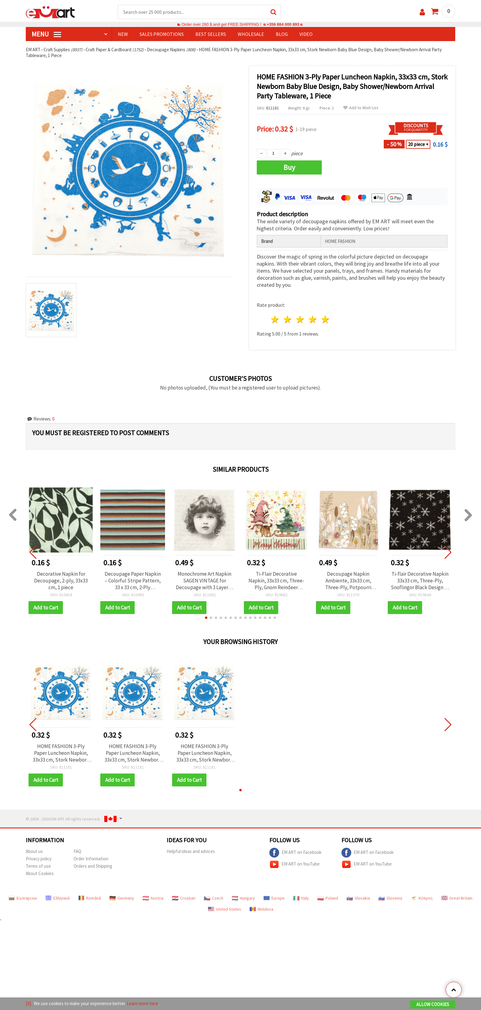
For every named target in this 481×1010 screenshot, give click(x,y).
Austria (153, 898)
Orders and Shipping (93, 866)
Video (306, 34)
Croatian (183, 898)
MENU (46, 34)
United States (224, 909)
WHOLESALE (251, 34)
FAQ (77, 851)
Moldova (261, 909)
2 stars (288, 319)
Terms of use (38, 866)
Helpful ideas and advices (191, 851)
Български (23, 898)
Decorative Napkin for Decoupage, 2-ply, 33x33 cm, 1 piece (61, 580)
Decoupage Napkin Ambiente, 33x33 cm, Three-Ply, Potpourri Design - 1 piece (348, 580)
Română (89, 898)
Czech (213, 898)
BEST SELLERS (210, 34)
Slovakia (358, 898)
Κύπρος (422, 898)
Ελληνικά (57, 898)
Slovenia (390, 898)
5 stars (325, 319)
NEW (123, 34)
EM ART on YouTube (294, 864)
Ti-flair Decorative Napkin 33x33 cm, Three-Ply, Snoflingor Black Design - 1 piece (420, 580)
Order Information (91, 859)
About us (34, 851)
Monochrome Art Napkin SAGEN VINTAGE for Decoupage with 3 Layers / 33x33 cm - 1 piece (204, 580)
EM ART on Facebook (295, 853)
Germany (122, 898)
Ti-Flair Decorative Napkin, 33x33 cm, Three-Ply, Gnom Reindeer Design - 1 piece (276, 580)
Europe (274, 898)
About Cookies (40, 873)
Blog (282, 34)
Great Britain (456, 898)
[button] (206, 617)
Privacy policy (39, 859)
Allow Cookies (432, 1004)
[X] (28, 1003)
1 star (275, 319)
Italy (301, 898)
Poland (327, 898)
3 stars (300, 319)
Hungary (243, 898)
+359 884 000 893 (283, 24)
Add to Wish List (360, 108)
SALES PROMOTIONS (162, 34)
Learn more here (142, 1003)
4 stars (312, 319)
